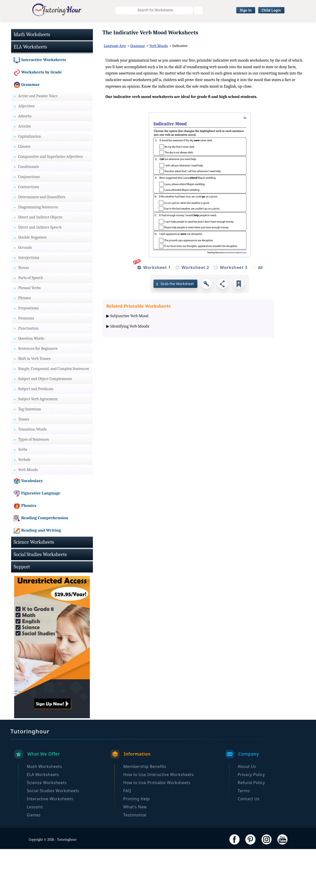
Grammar (137, 68)
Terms (244, 812)
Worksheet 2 (195, 289)
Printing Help (136, 821)
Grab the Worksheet (177, 306)
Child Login (271, 10)
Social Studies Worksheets (175, 26)
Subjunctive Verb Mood (129, 338)
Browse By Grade (278, 26)
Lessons (35, 829)
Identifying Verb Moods (129, 348)
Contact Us (248, 821)
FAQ (127, 812)
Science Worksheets (122, 26)
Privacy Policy (251, 796)
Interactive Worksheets (232, 26)
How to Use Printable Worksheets (156, 804)
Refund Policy (251, 804)
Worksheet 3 (233, 289)
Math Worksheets (38, 26)
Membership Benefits (144, 788)
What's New (135, 829)
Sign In (246, 10)
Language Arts (115, 68)
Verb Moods (158, 68)
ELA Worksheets (78, 26)
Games (34, 837)
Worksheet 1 (157, 289)
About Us (247, 788)
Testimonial (134, 837)
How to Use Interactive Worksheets (158, 796)
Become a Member (158, 36)
